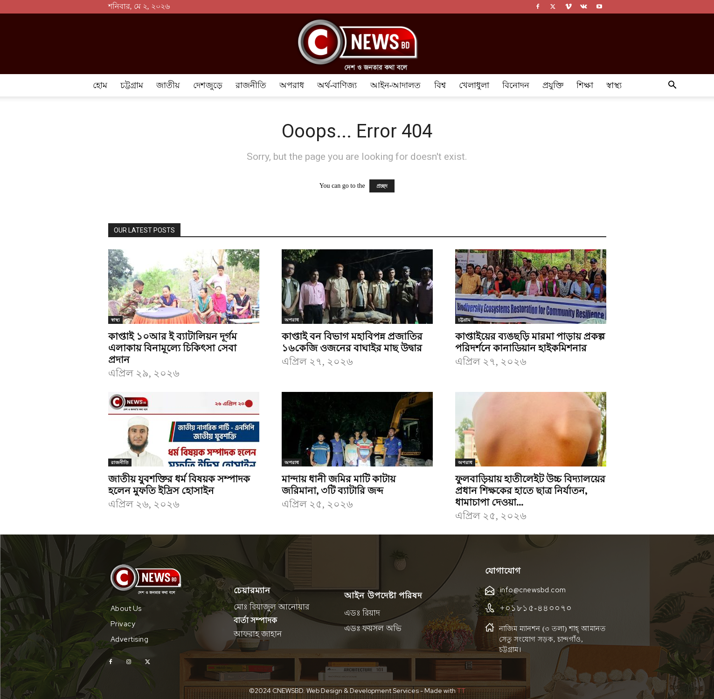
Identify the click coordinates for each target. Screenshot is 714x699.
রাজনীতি (251, 85)
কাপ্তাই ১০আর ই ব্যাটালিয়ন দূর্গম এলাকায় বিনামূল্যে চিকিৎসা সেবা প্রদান (172, 347)
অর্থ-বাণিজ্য (337, 85)
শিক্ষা (584, 85)
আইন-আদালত (395, 85)
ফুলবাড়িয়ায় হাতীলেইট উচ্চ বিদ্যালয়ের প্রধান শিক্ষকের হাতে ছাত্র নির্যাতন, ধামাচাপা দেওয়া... (530, 490)
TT (461, 686)
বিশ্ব (440, 85)
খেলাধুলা (474, 85)
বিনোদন (515, 85)
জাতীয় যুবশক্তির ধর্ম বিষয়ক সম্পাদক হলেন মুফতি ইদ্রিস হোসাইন (179, 484)
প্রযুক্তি (552, 85)
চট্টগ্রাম (131, 85)
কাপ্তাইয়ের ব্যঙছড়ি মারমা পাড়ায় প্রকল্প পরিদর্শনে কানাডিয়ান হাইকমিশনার (530, 341)
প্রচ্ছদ (382, 186)
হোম (100, 85)
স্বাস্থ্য (614, 85)
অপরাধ (291, 85)
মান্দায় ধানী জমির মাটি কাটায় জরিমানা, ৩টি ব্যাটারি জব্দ (338, 484)
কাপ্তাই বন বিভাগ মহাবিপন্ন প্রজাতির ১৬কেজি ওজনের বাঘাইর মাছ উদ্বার (352, 341)
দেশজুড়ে (207, 85)
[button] (672, 86)
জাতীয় (168, 85)
